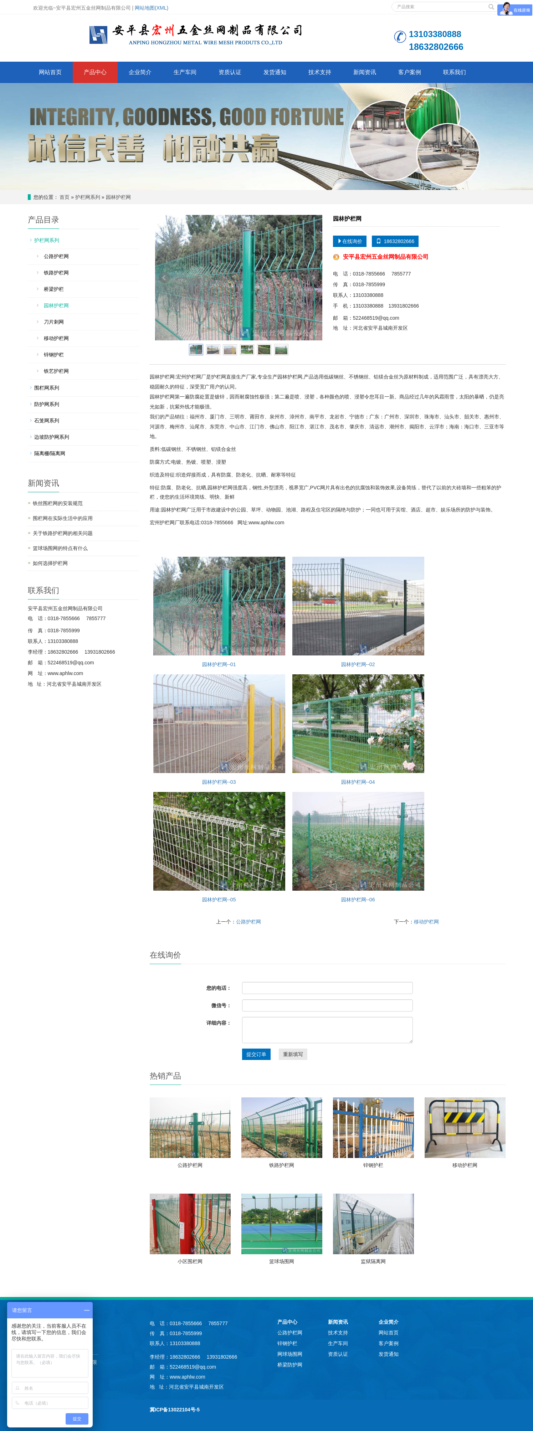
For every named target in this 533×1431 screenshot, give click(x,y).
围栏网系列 (46, 388)
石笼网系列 (46, 420)
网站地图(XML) (151, 8)
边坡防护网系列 (51, 437)
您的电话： (218, 988)
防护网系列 (46, 404)
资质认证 (230, 72)
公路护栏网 (248, 922)
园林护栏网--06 (358, 847)
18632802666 (395, 241)
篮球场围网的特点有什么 (60, 548)
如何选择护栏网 (50, 563)
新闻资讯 (364, 72)
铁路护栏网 (281, 1165)
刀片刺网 (54, 322)
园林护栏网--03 (219, 729)
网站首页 (50, 72)
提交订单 (256, 1054)
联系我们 (454, 72)
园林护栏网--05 (219, 847)
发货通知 (274, 72)
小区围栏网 (190, 1261)
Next (313, 277)
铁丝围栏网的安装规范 (58, 503)
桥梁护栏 (54, 289)
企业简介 (140, 72)
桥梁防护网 (289, 1365)
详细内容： (218, 1023)
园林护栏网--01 (219, 612)
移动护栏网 (426, 922)
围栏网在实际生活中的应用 (63, 518)
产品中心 (95, 72)
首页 (65, 197)
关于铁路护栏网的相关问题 (63, 533)
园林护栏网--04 (358, 729)
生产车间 (185, 72)
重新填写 (293, 1054)
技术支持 (319, 72)
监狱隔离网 (373, 1261)
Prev (164, 277)
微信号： (221, 1005)
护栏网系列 (87, 197)
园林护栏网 (118, 197)
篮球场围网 (281, 1261)
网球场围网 (289, 1354)
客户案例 (409, 72)
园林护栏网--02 (358, 612)
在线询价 (349, 241)
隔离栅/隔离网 (50, 453)
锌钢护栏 (373, 1165)
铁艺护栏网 (56, 371)
